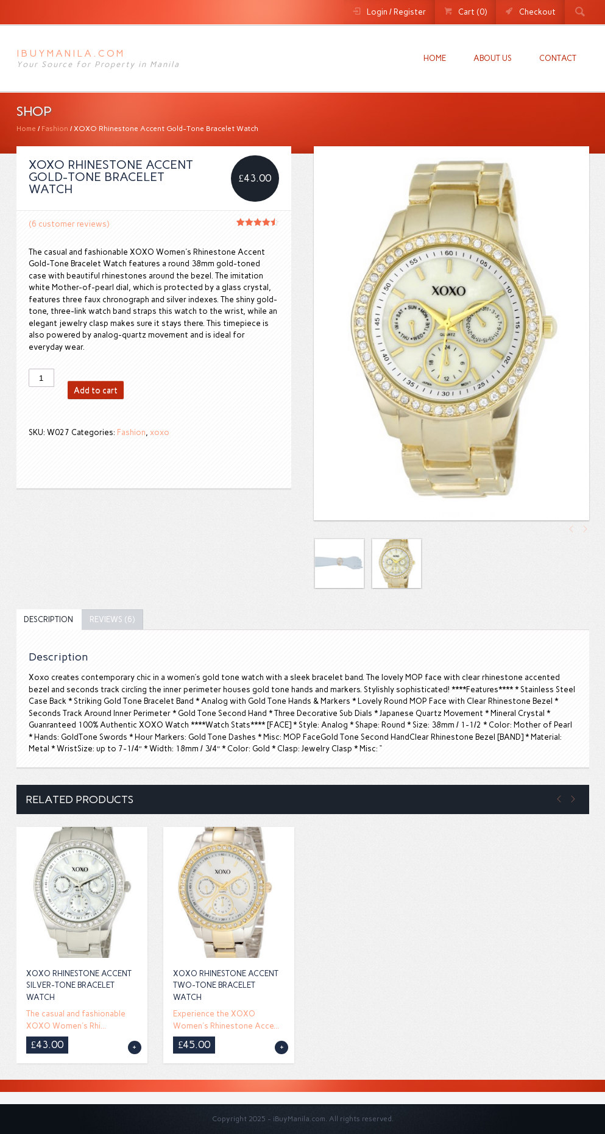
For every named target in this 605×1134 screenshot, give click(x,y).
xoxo (159, 432)
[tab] (48, 620)
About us (492, 58)
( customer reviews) (69, 224)
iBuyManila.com (70, 53)
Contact (557, 58)
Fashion (54, 128)
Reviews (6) (112, 619)
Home (434, 58)
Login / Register (396, 11)
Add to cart (96, 390)
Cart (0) (472, 11)
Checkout (537, 11)
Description (48, 619)
